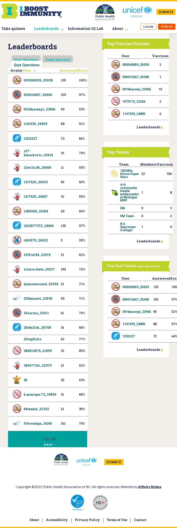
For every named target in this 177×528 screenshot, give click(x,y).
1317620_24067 (36, 196)
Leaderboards (46, 28)
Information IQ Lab (85, 28)
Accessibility (57, 520)
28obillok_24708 (37, 327)
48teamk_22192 (36, 409)
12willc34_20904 (37, 167)
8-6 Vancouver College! (128, 227)
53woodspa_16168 (38, 423)
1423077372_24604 (39, 226)
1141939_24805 (35, 124)
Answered (69, 70)
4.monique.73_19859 (40, 394)
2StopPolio (32, 339)
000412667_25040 (38, 95)
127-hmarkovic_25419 (38, 153)
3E (25, 380)
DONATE (166, 12)
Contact (140, 520)
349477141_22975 (38, 365)
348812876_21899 (38, 351)
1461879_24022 (36, 240)
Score (83, 70)
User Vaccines (26, 60)
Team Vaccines (58, 60)
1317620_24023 (36, 182)
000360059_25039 (38, 80)
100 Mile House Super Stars (129, 174)
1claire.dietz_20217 (39, 269)
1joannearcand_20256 (41, 284)
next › (49, 444)
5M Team (127, 216)
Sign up (167, 26)
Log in (148, 26)
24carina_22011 (36, 313)
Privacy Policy (87, 520)
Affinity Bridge (149, 487)
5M (122, 208)
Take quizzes (13, 28)
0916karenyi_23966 (39, 109)
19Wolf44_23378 (37, 255)
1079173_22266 (133, 101)
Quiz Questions (27, 65)
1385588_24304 (36, 211)
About (117, 28)
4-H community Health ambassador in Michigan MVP (129, 192)
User (29, 70)
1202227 (30, 138)
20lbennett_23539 (38, 298)
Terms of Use (117, 520)
